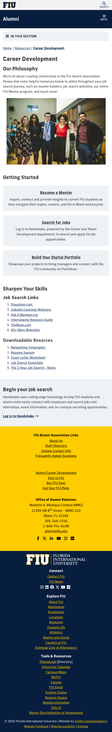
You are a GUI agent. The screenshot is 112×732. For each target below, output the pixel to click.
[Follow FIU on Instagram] (42, 587)
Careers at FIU (56, 643)
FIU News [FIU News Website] (56, 582)
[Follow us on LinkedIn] (52, 538)
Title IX (56, 708)
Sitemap (82, 726)
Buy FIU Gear (56, 483)
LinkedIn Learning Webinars (31, 310)
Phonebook (48, 662)
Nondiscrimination (56, 703)
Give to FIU (56, 478)
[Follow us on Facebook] (38, 538)
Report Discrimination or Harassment (56, 713)
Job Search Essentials (27, 363)
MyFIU (56, 677)
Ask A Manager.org (24, 315)
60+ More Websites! (25, 330)
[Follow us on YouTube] (59, 538)
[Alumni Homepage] (11, 19)
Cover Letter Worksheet (28, 358)
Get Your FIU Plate (56, 488)
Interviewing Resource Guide (32, 320)
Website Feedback (36, 726)
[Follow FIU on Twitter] (58, 587)
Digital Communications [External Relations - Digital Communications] (90, 721)
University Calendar (56, 667)
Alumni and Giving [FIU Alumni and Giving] (56, 637)
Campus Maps (56, 672)
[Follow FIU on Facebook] (53, 587)
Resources (22, 48)
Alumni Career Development (56, 473)
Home (7, 48)
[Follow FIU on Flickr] (69, 587)
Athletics (56, 632)
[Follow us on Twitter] (45, 538)
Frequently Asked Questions (56, 456)
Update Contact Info (56, 451)
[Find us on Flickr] (73, 538)
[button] (104, 5)
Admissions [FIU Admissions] (56, 607)
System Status (56, 692)
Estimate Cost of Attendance (56, 648)
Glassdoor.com (22, 304)
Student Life (56, 627)
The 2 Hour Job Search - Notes (33, 368)
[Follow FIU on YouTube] (64, 587)
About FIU (56, 602)
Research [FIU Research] (56, 622)
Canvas (56, 682)
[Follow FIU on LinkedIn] (47, 587)
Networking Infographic (28, 347)
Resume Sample (22, 353)
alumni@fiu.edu (56, 531)
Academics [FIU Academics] (56, 612)
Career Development (48, 48)
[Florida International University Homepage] (29, 5)
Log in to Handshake (18, 416)
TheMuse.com (21, 325)
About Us (56, 441)
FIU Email (56, 687)
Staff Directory (56, 446)
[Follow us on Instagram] (66, 538)
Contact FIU (56, 576)
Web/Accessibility (63, 726)
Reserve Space (56, 698)
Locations (56, 617)
